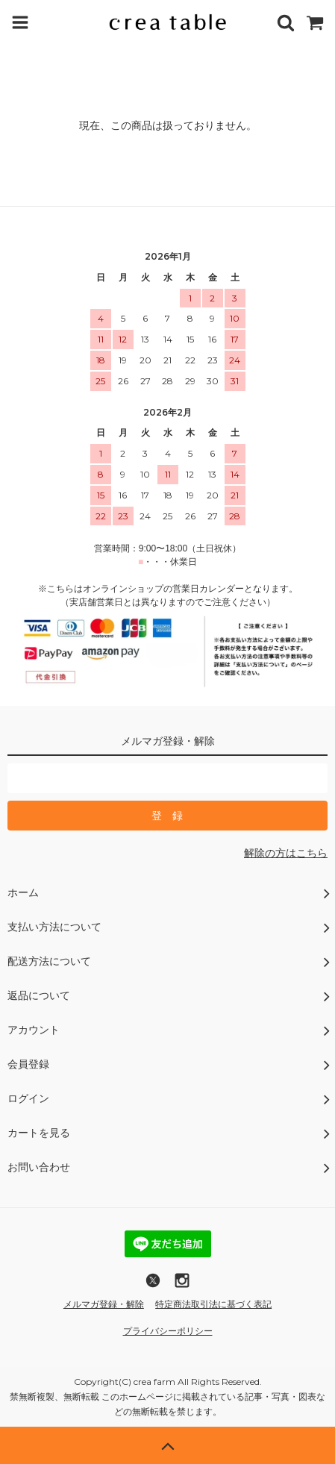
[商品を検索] (286, 22)
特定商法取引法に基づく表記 (213, 1304)
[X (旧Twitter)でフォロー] (153, 1285)
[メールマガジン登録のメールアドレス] (167, 778)
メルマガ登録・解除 (103, 1304)
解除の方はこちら (286, 853)
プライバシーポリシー (168, 1331)
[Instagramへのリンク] (182, 1285)
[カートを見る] (315, 22)
